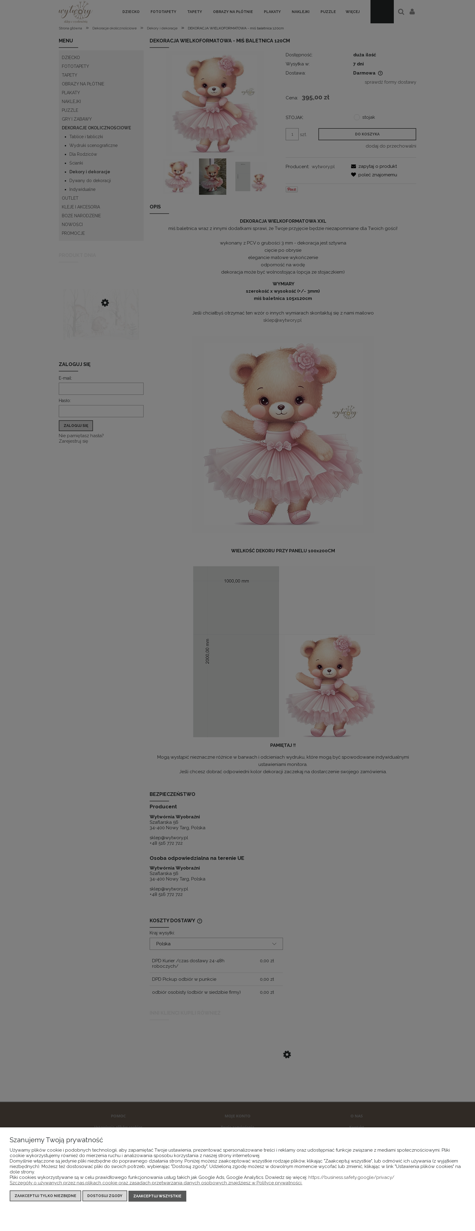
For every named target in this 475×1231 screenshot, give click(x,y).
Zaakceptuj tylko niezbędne (45, 1196)
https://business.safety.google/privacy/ (351, 1178)
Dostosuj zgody (104, 1196)
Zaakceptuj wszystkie (157, 1196)
